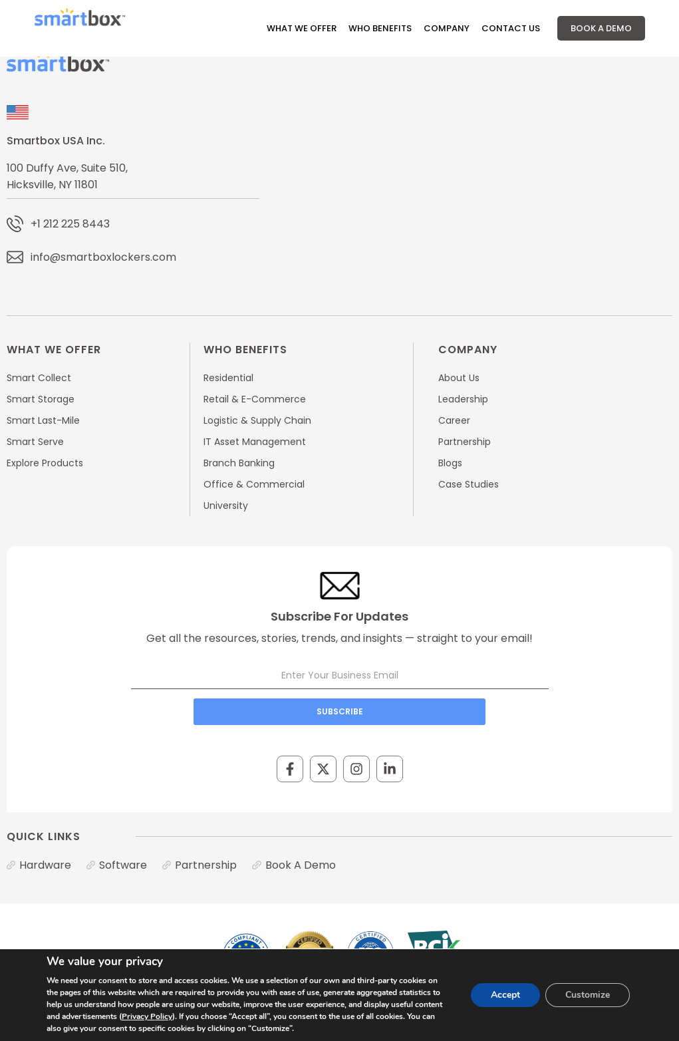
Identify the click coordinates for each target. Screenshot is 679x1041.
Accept (505, 994)
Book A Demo (601, 28)
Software (123, 865)
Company (447, 28)
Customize (587, 994)
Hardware (45, 865)
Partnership (206, 865)
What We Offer (302, 28)
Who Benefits (380, 28)
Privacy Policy (147, 1016)
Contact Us (510, 28)
